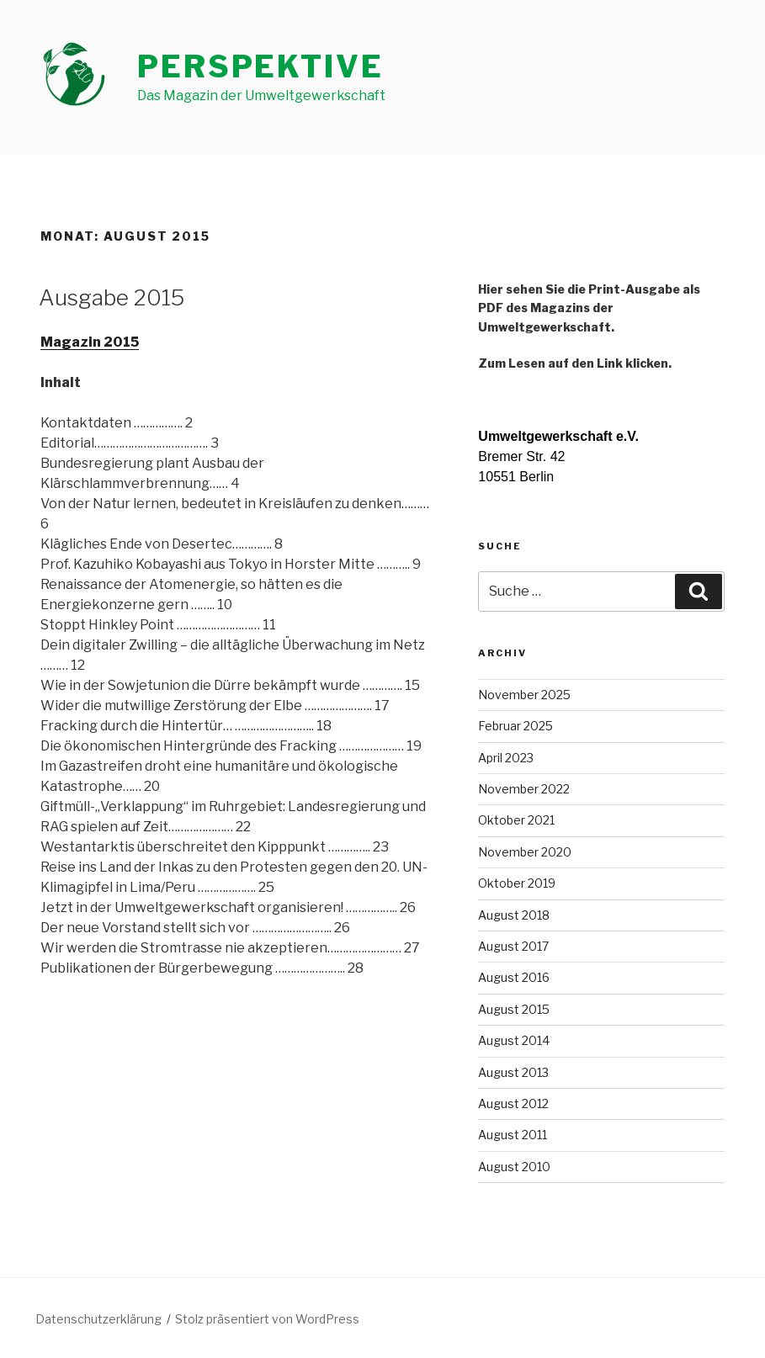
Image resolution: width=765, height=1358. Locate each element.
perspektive (260, 66)
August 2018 (514, 915)
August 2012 (513, 1103)
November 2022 (524, 789)
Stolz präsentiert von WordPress (267, 1319)
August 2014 (514, 1040)
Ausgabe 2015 (111, 297)
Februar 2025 (515, 726)
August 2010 (514, 1166)
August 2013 (513, 1072)
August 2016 (514, 977)
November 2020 (524, 852)
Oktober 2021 (516, 820)
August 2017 (513, 946)
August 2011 (512, 1134)
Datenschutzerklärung (98, 1319)
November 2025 (524, 694)
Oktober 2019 (516, 883)
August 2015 (514, 1009)
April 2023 (506, 758)
